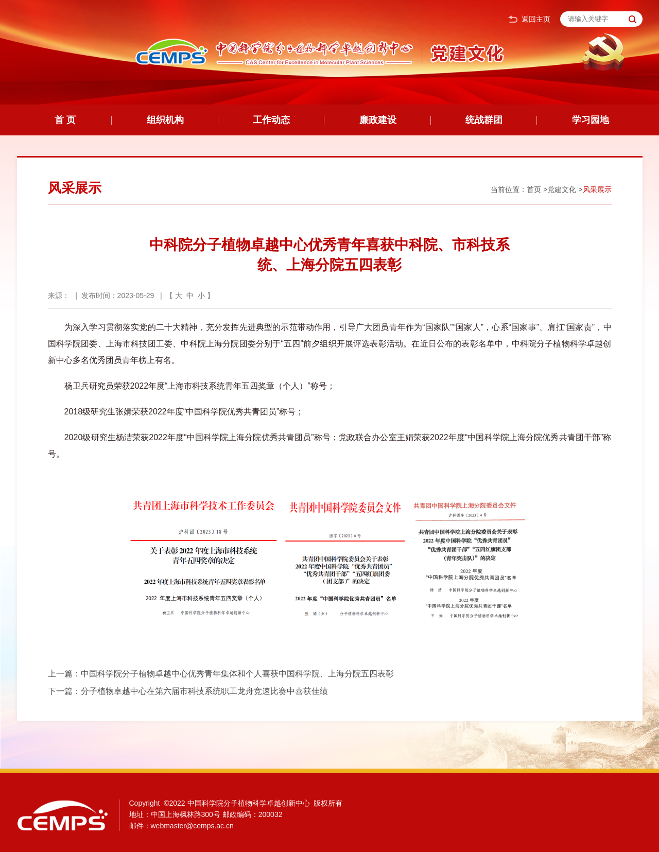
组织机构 (165, 120)
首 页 (65, 120)
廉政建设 (377, 120)
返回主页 (529, 19)
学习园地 (590, 120)
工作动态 (271, 120)
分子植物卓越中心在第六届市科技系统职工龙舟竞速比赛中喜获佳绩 (204, 691)
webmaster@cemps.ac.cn (192, 826)
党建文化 (561, 189)
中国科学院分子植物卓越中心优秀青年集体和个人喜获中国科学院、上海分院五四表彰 (237, 673)
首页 (534, 189)
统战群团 (483, 120)
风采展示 (597, 189)
